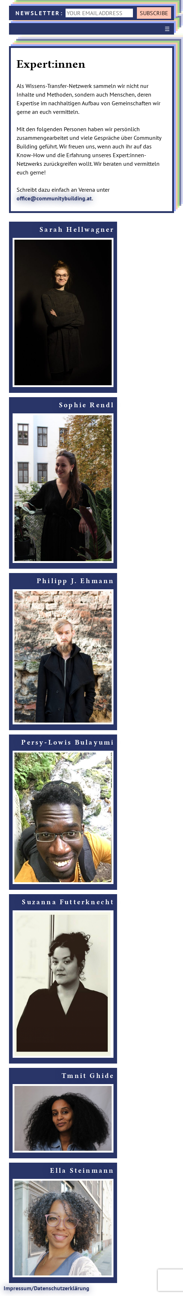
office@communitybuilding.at (54, 198)
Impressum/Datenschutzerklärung (46, 1288)
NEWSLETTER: (75, 13)
